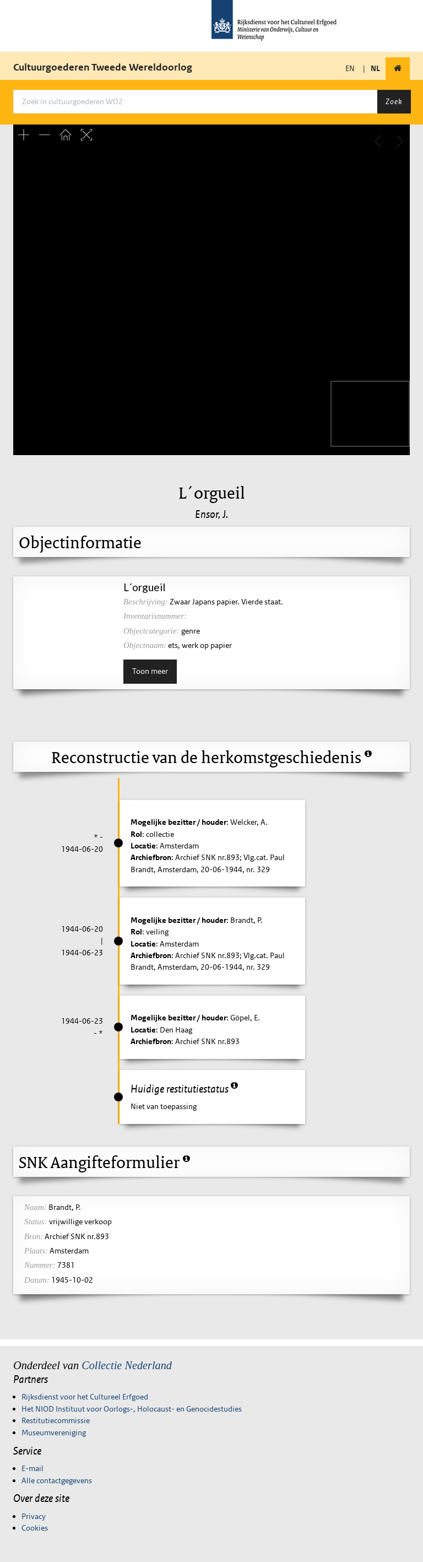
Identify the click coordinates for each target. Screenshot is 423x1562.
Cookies (34, 1528)
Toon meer (150, 671)
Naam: (35, 1207)
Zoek (394, 101)
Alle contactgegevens (56, 1480)
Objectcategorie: (151, 630)
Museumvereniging (53, 1432)
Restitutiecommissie (55, 1420)
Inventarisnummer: (155, 616)
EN (350, 68)
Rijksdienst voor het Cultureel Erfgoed (84, 1397)
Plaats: (36, 1250)
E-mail (32, 1468)
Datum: (37, 1279)
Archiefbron (151, 857)
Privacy (33, 1516)
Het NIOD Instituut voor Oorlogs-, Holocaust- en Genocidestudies (131, 1409)
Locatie (143, 846)
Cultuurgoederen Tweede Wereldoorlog (102, 67)
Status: (35, 1221)
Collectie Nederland (127, 1365)
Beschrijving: (145, 601)
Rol (136, 834)
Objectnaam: (144, 645)
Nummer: (40, 1265)
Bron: (33, 1236)
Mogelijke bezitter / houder (178, 822)
